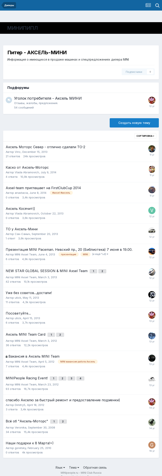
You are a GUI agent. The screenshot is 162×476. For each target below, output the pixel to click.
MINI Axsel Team (25, 254)
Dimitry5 (20, 399)
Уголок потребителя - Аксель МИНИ (48, 98)
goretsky (20, 441)
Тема (74, 460)
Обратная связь (95, 460)
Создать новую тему (134, 123)
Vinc (18, 151)
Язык (60, 460)
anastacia (21, 192)
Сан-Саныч (22, 234)
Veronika (20, 420)
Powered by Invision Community (81, 469)
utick (18, 296)
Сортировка (145, 136)
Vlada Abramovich (27, 172)
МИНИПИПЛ (22, 28)
